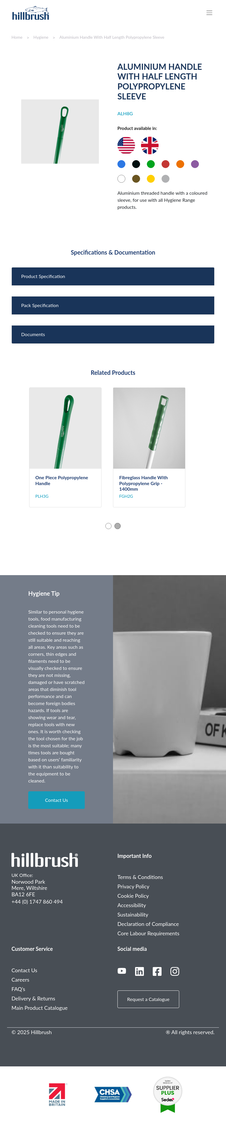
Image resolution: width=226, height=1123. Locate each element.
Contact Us (56, 800)
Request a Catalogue (148, 999)
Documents (33, 334)
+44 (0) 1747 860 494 (37, 901)
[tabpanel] (71, 447)
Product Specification (43, 276)
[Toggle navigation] (212, 12)
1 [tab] (108, 526)
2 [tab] (117, 526)
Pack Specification (40, 305)
